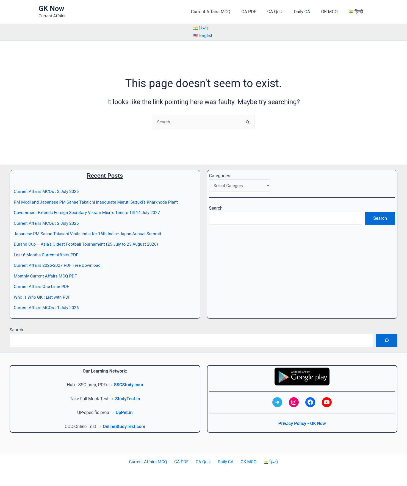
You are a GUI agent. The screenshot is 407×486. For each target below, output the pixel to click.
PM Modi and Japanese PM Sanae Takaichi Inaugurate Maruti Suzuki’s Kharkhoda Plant (99, 202)
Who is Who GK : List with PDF (43, 297)
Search (216, 209)
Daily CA (307, 11)
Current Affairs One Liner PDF (42, 286)
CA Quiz (282, 11)
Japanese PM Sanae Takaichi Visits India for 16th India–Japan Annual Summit (90, 233)
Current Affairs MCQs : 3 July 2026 (47, 191)
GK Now (51, 8)
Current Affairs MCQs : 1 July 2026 (47, 307)
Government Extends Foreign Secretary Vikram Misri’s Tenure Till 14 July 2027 (89, 212)
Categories (219, 175)
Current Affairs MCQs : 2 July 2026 (47, 223)
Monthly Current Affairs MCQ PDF (46, 276)
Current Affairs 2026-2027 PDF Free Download (59, 265)
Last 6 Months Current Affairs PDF (47, 254)
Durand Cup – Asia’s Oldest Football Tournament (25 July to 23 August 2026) (89, 244)
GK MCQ (332, 11)
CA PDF (258, 11)
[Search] (386, 340)
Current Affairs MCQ (223, 11)
